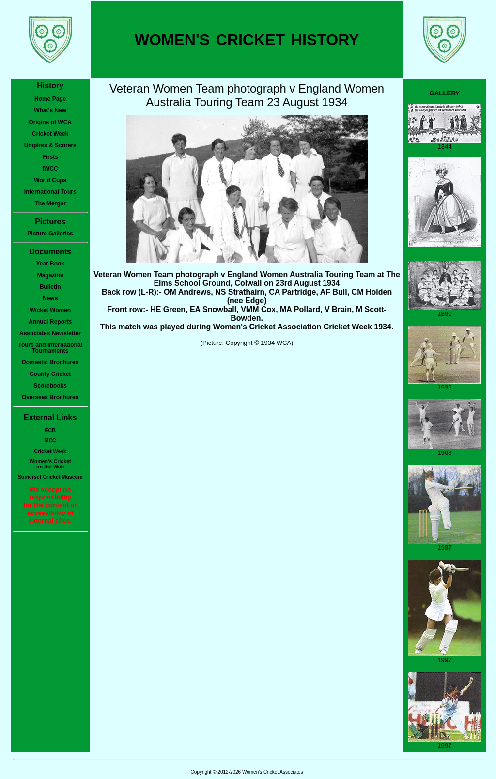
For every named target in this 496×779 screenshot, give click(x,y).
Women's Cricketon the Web (50, 463)
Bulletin (50, 286)
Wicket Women (50, 310)
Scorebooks (50, 385)
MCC (50, 440)
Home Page (50, 98)
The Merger (50, 203)
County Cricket (50, 374)
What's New (50, 110)
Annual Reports (50, 321)
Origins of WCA (50, 122)
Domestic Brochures (50, 362)
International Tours (50, 191)
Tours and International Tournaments (50, 348)
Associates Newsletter (50, 333)
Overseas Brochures (50, 397)
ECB (50, 430)
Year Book (50, 263)
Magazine (50, 275)
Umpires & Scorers (50, 145)
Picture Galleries (50, 233)
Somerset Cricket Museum (50, 477)
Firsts (50, 157)
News (50, 298)
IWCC (50, 168)
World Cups (50, 180)
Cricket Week (50, 133)
